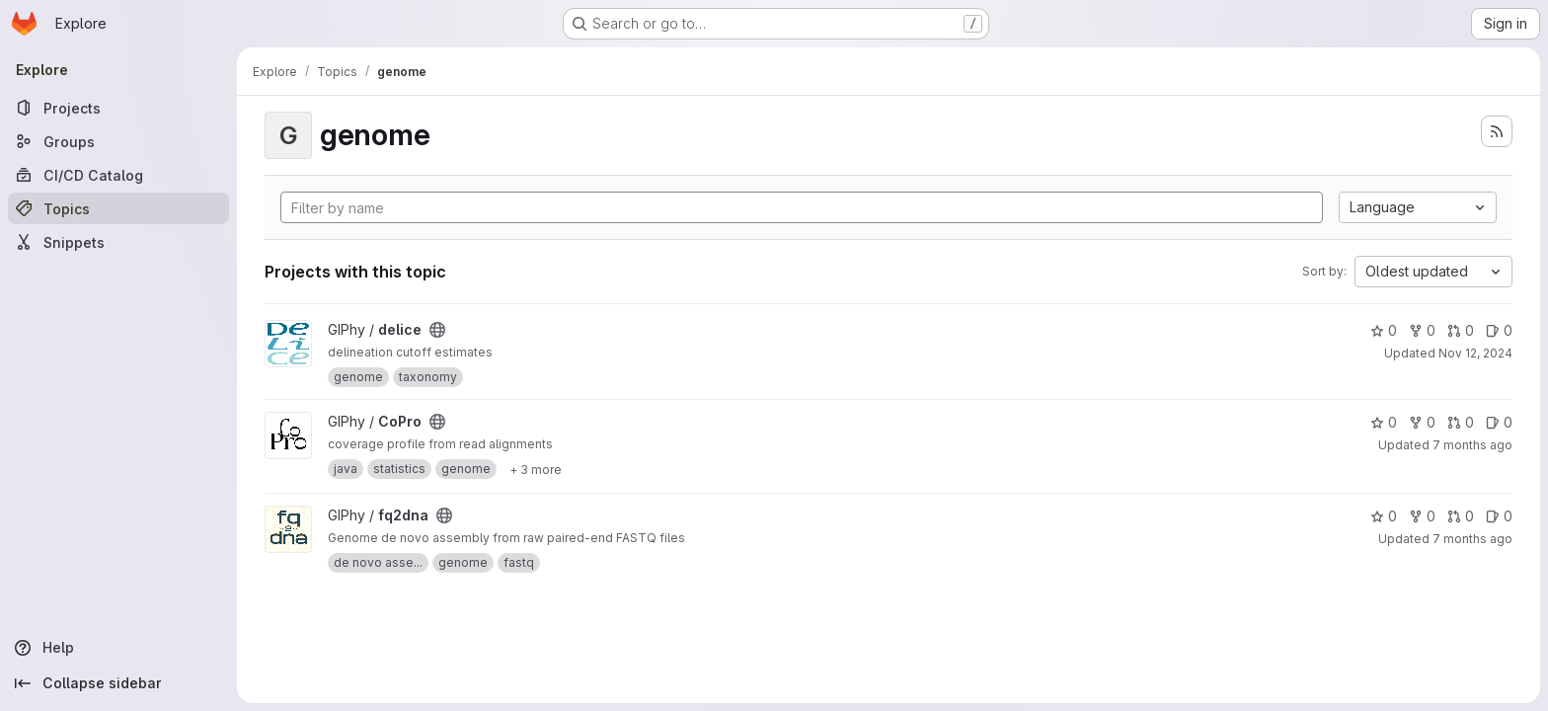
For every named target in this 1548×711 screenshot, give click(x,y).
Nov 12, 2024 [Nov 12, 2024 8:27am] (1475, 353)
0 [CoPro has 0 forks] (1422, 422)
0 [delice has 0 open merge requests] (1460, 330)
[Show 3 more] (536, 469)
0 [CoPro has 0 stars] (1383, 422)
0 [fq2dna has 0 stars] (1383, 516)
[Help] (118, 648)
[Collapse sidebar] (118, 683)
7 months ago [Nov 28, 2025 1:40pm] (1472, 444)
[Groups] (118, 141)
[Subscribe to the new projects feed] (1496, 131)
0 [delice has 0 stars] (1383, 330)
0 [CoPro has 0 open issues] (1499, 422)
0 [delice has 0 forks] (1422, 330)
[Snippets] (118, 242)
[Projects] (118, 107)
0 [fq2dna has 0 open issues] (1499, 516)
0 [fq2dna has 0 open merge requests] (1460, 516)
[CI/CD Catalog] (118, 175)
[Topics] (118, 208)
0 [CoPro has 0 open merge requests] (1460, 422)
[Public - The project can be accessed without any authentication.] (437, 330)
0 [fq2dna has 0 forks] (1422, 516)
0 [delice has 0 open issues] (1499, 330)
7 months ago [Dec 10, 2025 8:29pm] (1472, 538)
